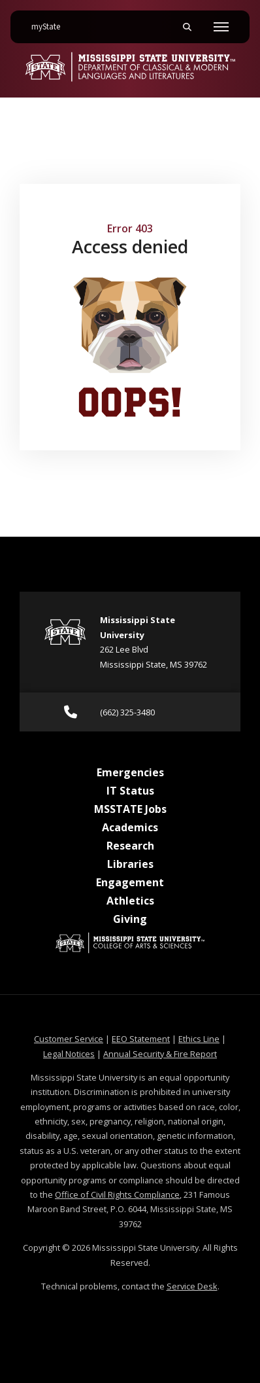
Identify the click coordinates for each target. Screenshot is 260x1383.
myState (51, 21)
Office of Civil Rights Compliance (117, 1194)
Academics (130, 827)
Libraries (130, 864)
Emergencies (130, 772)
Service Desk (192, 1286)
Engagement (130, 882)
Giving (130, 919)
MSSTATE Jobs (130, 809)
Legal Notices (69, 1054)
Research (130, 845)
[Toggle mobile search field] (187, 26)
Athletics (130, 900)
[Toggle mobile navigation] (221, 26)
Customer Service (68, 1039)
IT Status (130, 790)
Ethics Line (198, 1039)
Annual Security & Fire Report (160, 1054)
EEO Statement (141, 1039)
